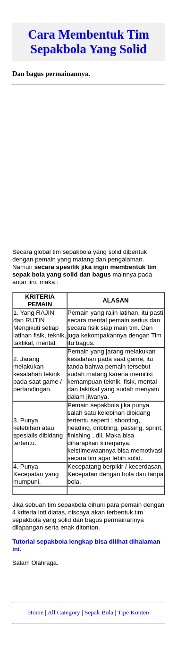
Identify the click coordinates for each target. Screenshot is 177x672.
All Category (63, 612)
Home (35, 612)
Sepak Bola (98, 612)
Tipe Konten (133, 612)
